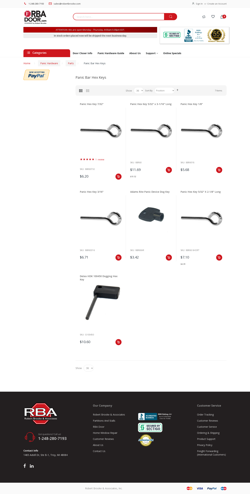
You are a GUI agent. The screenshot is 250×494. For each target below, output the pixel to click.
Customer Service (207, 426)
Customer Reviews (103, 439)
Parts (71, 63)
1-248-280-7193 (36, 3)
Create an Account (217, 3)
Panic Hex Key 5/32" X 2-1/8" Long (201, 191)
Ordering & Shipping (208, 432)
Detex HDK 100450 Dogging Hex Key (99, 278)
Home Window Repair (105, 432)
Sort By (149, 90)
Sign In (199, 3)
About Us (98, 445)
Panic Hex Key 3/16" (91, 191)
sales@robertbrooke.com (67, 3)
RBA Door (98, 426)
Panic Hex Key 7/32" (91, 104)
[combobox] (118, 16)
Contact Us (99, 451)
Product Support (206, 439)
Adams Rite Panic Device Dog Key (150, 191)
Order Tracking (205, 414)
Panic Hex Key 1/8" (192, 104)
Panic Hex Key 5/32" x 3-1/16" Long (151, 104)
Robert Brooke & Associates (109, 414)
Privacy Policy (204, 445)
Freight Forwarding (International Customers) (211, 452)
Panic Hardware (49, 63)
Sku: (82, 169)
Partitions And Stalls (104, 420)
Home (26, 63)
